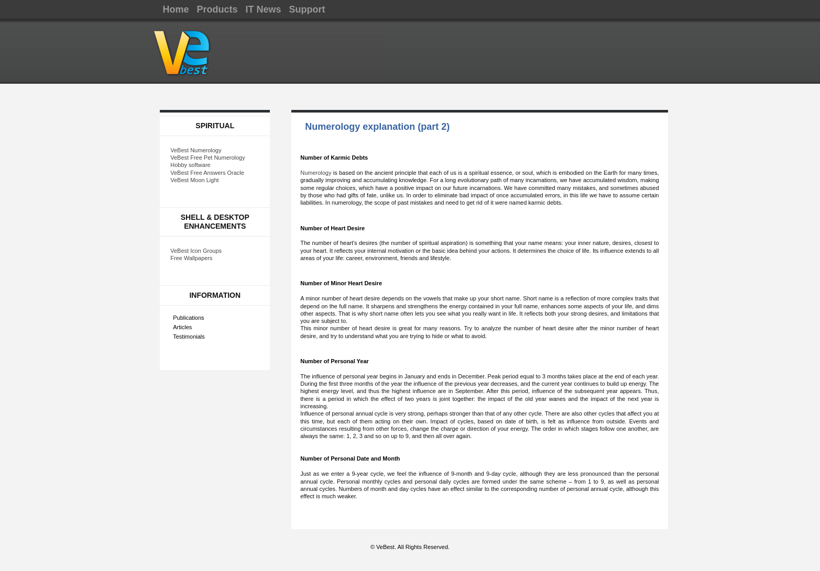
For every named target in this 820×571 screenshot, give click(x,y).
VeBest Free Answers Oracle (207, 173)
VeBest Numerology (195, 150)
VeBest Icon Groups (196, 251)
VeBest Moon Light (194, 180)
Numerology (315, 173)
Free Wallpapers (191, 258)
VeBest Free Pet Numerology (207, 157)
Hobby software (190, 165)
